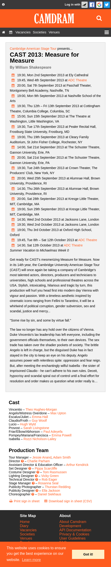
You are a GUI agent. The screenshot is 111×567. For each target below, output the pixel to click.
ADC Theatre (77, 80)
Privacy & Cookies (74, 534)
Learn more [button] (31, 560)
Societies (27, 534)
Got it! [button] (88, 554)
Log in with (72, 4)
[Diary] (10, 32)
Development (70, 526)
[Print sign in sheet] (24, 501)
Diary (24, 526)
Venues (26, 538)
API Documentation (75, 530)
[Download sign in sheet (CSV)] (68, 501)
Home (25, 522)
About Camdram (72, 522)
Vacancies (28, 530)
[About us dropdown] (3, 4)
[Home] (3, 32)
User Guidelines (72, 538)
